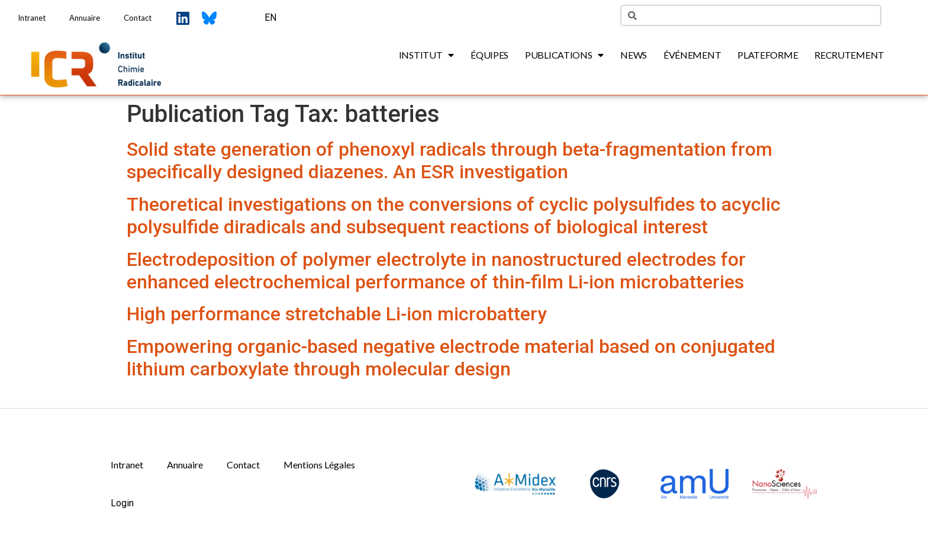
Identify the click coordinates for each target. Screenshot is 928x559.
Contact (138, 18)
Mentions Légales (319, 464)
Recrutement (849, 54)
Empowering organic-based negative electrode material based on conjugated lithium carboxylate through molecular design (451, 357)
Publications (564, 55)
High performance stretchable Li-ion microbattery (337, 314)
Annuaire (84, 18)
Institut (426, 55)
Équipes (489, 54)
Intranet (32, 18)
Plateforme (767, 54)
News (633, 54)
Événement (692, 54)
